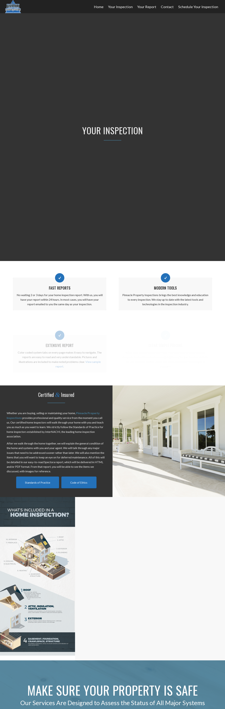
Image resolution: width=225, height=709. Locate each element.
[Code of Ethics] (79, 482)
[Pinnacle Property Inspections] (13, 6)
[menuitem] (99, 7)
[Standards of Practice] (37, 482)
